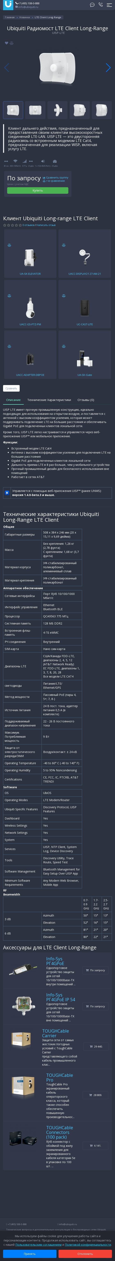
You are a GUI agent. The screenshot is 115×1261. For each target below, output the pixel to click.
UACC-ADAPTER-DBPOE (30, 375)
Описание (13, 400)
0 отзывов (28, 225)
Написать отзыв (45, 225)
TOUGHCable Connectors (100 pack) (59, 1132)
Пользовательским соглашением (38, 1245)
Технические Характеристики (49, 400)
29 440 (96, 1046)
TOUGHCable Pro (59, 1077)
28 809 (95, 1095)
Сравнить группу (55, 177)
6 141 (95, 1145)
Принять (30, 1254)
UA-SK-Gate (85, 375)
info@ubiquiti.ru (26, 7)
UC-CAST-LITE (85, 324)
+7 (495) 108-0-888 (27, 3)
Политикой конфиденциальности (88, 1245)
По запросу (95, 970)
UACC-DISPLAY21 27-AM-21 (85, 274)
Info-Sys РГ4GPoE (55, 961)
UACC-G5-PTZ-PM (30, 324)
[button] (108, 67)
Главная (10, 17)
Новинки (24, 17)
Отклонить (85, 1254)
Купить (38, 190)
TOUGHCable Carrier (55, 1033)
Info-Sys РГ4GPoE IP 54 (60, 997)
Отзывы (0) (86, 400)
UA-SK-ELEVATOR (30, 274)
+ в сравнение (54, 181)
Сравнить (11, 388)
